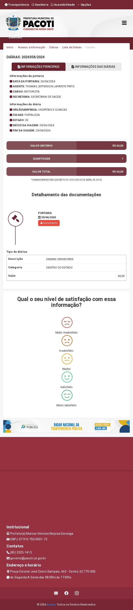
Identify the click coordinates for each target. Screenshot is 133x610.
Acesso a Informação (31, 47)
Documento (49, 223)
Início (9, 47)
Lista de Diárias (72, 47)
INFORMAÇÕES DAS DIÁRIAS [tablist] (93, 66)
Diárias (53, 47)
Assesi (51, 604)
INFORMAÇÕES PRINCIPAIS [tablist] (38, 66)
